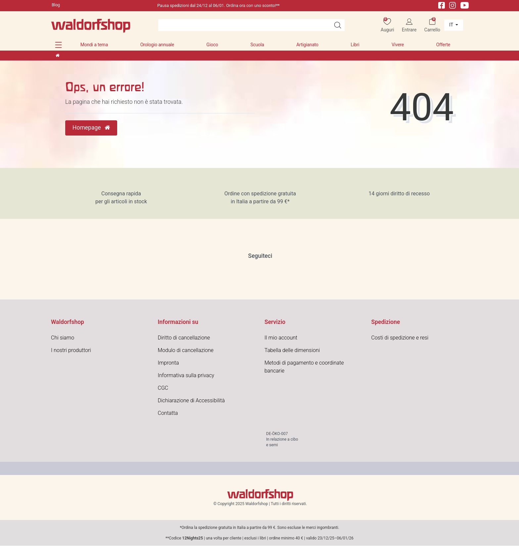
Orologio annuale (157, 44)
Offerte (443, 44)
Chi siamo (62, 338)
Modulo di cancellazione (186, 350)
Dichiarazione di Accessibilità (191, 400)
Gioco (212, 44)
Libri (355, 44)
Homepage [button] (91, 127)
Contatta (168, 413)
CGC (163, 388)
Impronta (168, 363)
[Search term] (244, 25)
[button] (58, 45)
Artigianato (307, 44)
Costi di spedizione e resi (400, 338)
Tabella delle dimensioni (292, 350)
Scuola (257, 44)
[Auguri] (387, 25)
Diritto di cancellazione (184, 338)
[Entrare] (409, 25)
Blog (56, 4)
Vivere (398, 44)
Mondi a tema (94, 44)
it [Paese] (451, 24)
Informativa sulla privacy (186, 375)
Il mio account (280, 338)
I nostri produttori (71, 350)
